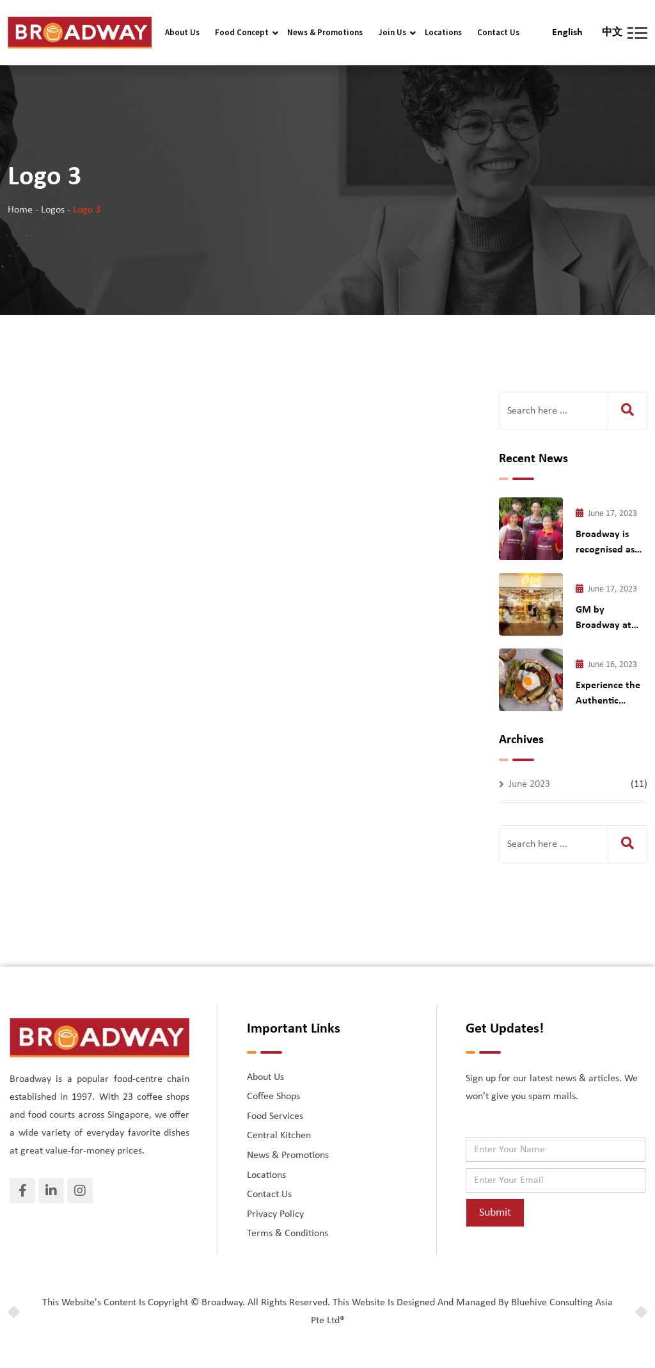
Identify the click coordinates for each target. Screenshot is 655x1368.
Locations (443, 32)
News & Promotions (325, 32)
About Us (182, 32)
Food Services (275, 1116)
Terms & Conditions (287, 1233)
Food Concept (242, 32)
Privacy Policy (275, 1214)
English (567, 33)
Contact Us (498, 32)
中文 (612, 33)
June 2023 (529, 784)
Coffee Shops (273, 1096)
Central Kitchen (279, 1136)
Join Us (392, 32)
